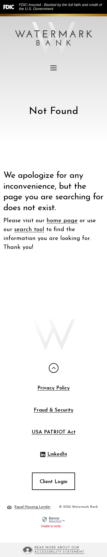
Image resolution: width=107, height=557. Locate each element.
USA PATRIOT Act (54, 432)
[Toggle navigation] (53, 68)
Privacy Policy (53, 388)
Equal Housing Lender (29, 507)
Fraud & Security (53, 410)
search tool (29, 230)
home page (62, 221)
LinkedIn (53, 455)
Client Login (53, 482)
